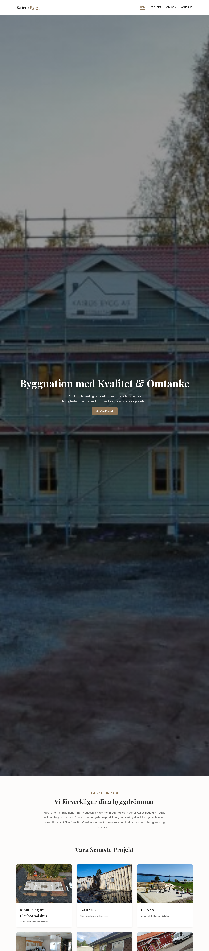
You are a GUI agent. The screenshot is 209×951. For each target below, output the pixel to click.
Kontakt (187, 7)
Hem (142, 7)
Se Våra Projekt (104, 411)
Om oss (171, 7)
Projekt (155, 7)
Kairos (28, 7)
